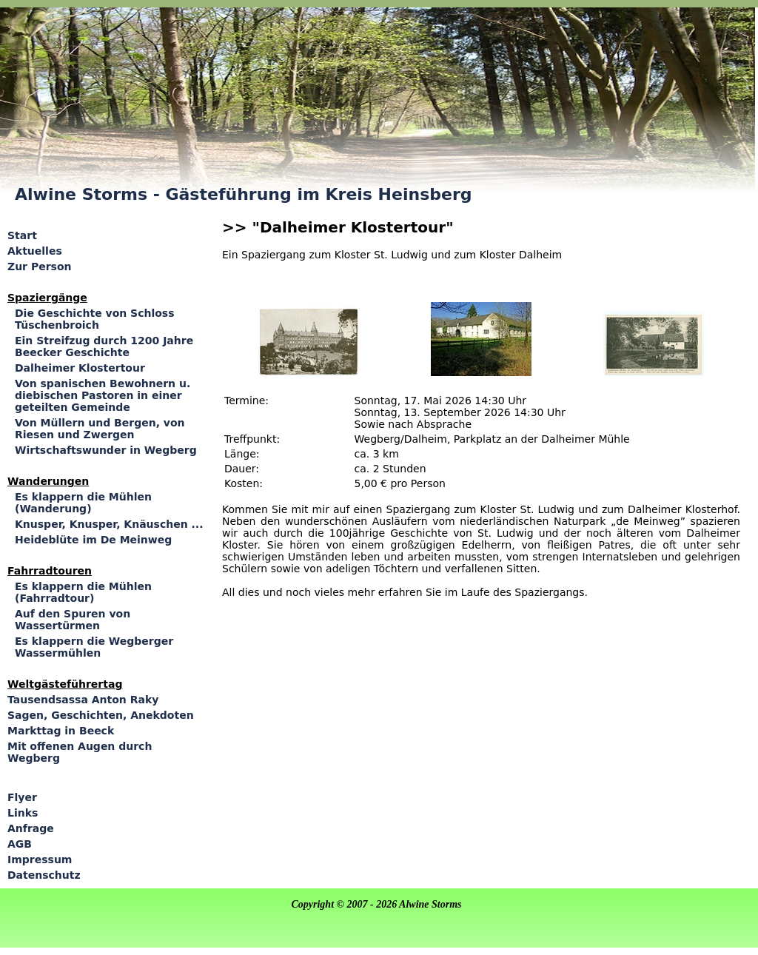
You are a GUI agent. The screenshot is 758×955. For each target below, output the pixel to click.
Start (22, 235)
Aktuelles (34, 251)
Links (22, 813)
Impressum (39, 859)
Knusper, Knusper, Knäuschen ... (109, 524)
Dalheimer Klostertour (80, 368)
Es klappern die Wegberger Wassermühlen (94, 647)
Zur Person (39, 266)
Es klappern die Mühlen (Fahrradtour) (83, 592)
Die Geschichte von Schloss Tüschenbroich (95, 319)
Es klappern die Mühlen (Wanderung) (83, 503)
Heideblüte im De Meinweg (93, 540)
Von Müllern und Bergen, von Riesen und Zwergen (100, 428)
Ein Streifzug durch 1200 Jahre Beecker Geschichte (104, 346)
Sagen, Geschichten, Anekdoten (100, 715)
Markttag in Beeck (60, 731)
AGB (19, 844)
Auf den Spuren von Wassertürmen (72, 619)
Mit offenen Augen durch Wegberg (79, 752)
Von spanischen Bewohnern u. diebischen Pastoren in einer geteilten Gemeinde (102, 395)
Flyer (22, 797)
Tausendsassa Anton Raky (82, 700)
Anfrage (30, 828)
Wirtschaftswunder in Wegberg (106, 450)
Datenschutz (44, 875)
